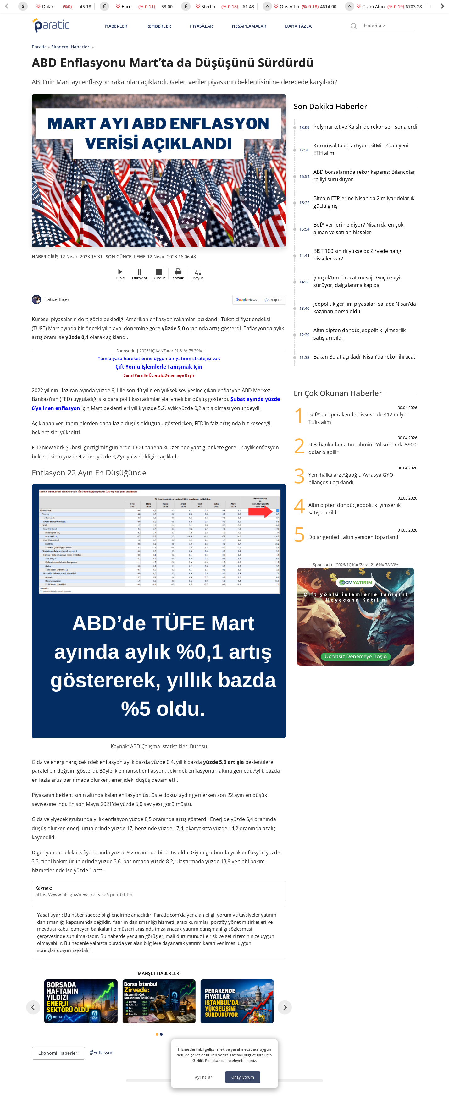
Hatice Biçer (56, 299)
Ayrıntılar (203, 1077)
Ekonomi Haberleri (71, 47)
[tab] (157, 1034)
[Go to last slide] (33, 1007)
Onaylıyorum (242, 1077)
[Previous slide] (7, 6)
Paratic (39, 47)
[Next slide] (442, 6)
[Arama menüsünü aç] (353, 26)
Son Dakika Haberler (330, 106)
